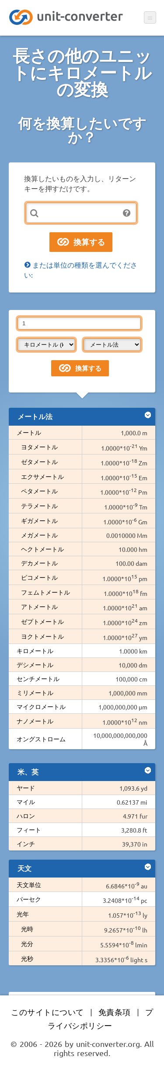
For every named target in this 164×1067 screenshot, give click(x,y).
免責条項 (114, 1011)
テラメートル (39, 505)
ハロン (26, 815)
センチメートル (38, 678)
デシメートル (35, 664)
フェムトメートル (45, 592)
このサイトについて (47, 1011)
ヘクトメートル (42, 549)
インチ (26, 843)
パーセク (29, 899)
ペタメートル (39, 491)
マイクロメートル (41, 706)
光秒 (27, 958)
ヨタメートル (39, 447)
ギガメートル (39, 520)
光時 (27, 929)
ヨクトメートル (42, 636)
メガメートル (39, 535)
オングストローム (41, 739)
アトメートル (39, 606)
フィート (29, 829)
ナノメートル (35, 721)
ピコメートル (39, 577)
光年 (23, 914)
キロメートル (35, 650)
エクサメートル (42, 476)
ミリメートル (35, 692)
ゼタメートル (39, 461)
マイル (26, 801)
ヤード (26, 788)
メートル (29, 432)
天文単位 (29, 884)
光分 (27, 943)
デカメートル (39, 563)
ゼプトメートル (42, 621)
